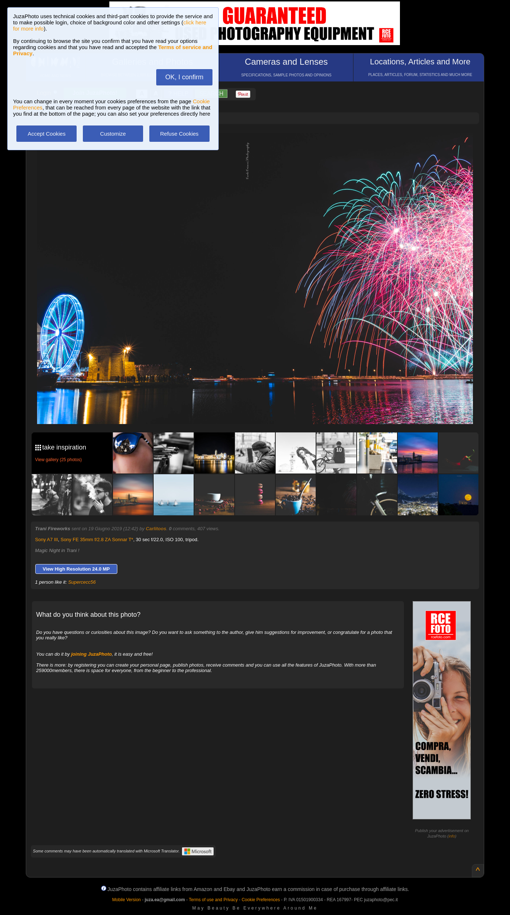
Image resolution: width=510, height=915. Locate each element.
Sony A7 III (46, 539)
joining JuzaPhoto (91, 654)
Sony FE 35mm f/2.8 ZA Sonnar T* (97, 539)
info (452, 836)
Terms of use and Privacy (213, 899)
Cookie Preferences (261, 899)
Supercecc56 (82, 582)
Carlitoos (156, 528)
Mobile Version (126, 899)
